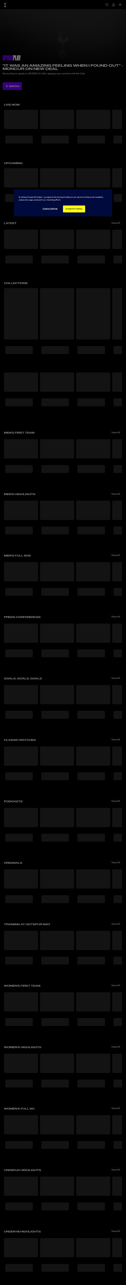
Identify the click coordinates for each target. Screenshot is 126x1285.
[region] (63, 202)
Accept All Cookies (74, 209)
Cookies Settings (50, 209)
